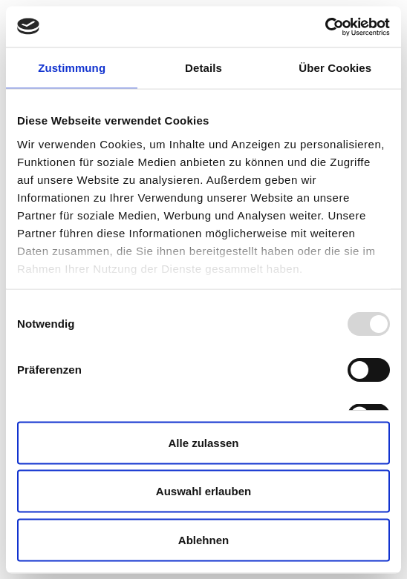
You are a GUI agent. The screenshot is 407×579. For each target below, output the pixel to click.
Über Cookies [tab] (335, 68)
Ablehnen (203, 539)
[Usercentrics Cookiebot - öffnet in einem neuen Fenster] (325, 26)
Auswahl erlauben (203, 491)
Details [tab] (203, 68)
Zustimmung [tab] (71, 68)
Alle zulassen (203, 442)
